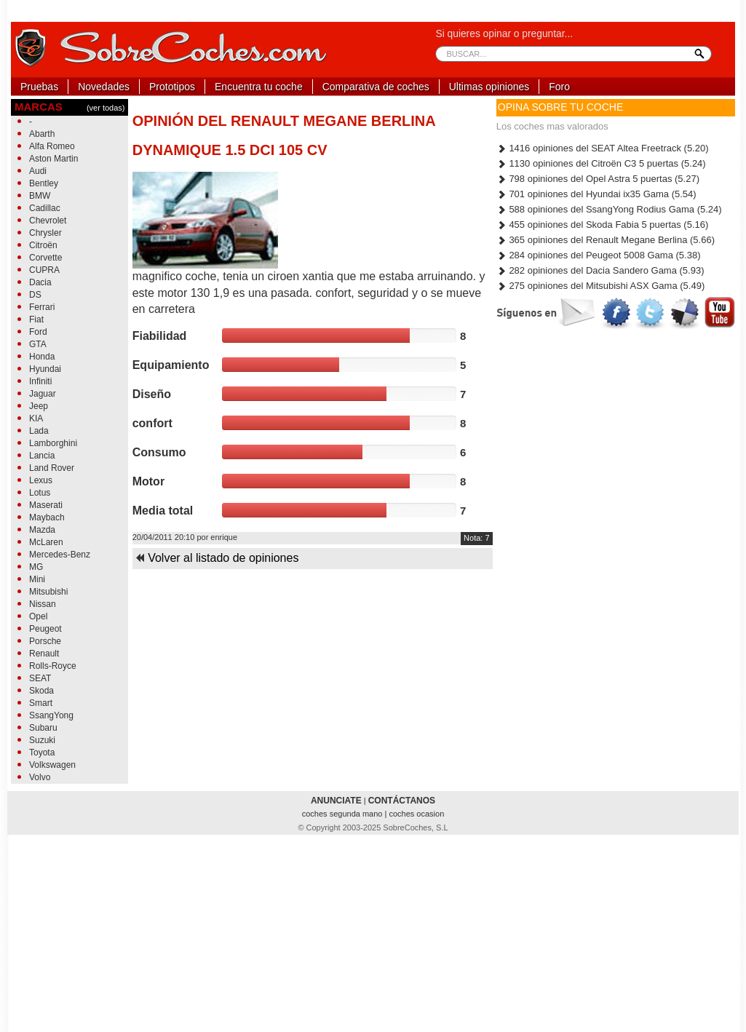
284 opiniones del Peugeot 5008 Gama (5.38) (598, 255)
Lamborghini (53, 443)
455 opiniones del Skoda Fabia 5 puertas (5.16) (602, 224)
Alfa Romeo (52, 146)
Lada (39, 431)
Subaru (43, 728)
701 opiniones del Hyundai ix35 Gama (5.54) (596, 193)
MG (36, 567)
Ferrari (42, 307)
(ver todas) (106, 107)
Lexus (40, 480)
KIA (36, 418)
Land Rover (51, 468)
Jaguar (42, 394)
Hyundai (45, 369)
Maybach (47, 517)
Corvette (45, 258)
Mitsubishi (48, 592)
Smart (40, 703)
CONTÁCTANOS (401, 800)
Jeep (38, 406)
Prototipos (172, 86)
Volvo (39, 777)
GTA (38, 344)
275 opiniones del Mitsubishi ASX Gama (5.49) (600, 285)
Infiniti (40, 381)
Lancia (42, 455)
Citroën (43, 245)
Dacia (40, 282)
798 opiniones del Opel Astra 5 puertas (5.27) (597, 178)
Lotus (39, 493)
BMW (39, 196)
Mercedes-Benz (59, 554)
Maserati (46, 505)
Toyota (42, 752)
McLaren (46, 542)
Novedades (104, 86)
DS (35, 295)
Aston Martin (53, 159)
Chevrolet (47, 220)
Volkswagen (52, 765)
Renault (44, 653)
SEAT (40, 678)
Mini (37, 579)
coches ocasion (416, 813)
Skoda (41, 691)
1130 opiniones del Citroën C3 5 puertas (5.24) (601, 163)
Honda (42, 357)
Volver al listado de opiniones (217, 558)
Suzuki (42, 740)
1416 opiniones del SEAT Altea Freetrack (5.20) (602, 148)
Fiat (36, 319)
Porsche (45, 641)
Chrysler (45, 233)
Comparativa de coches (375, 86)
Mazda (42, 530)
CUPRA (44, 270)
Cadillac (44, 208)
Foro (559, 86)
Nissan (42, 604)
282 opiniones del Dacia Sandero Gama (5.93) (600, 270)
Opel (38, 616)
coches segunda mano (343, 813)
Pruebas (39, 86)
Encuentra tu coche (259, 86)
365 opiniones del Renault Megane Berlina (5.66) (605, 239)
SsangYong (51, 715)
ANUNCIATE (336, 800)
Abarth (42, 134)
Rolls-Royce (52, 666)
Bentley (43, 183)
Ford (38, 332)
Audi (38, 171)
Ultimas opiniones (489, 86)
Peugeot (45, 629)
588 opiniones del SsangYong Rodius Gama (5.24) (609, 209)
